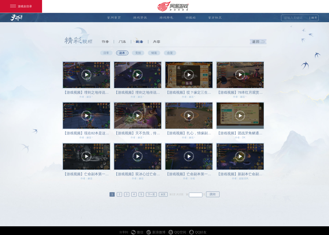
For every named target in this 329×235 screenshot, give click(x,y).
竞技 (138, 52)
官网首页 (114, 17)
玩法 (139, 42)
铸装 (154, 52)
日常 (106, 52)
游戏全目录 (21, 6)
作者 (105, 42)
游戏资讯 (140, 17)
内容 (156, 42)
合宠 (170, 52)
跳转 (213, 194)
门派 (122, 42)
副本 (122, 52)
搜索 (314, 17)
